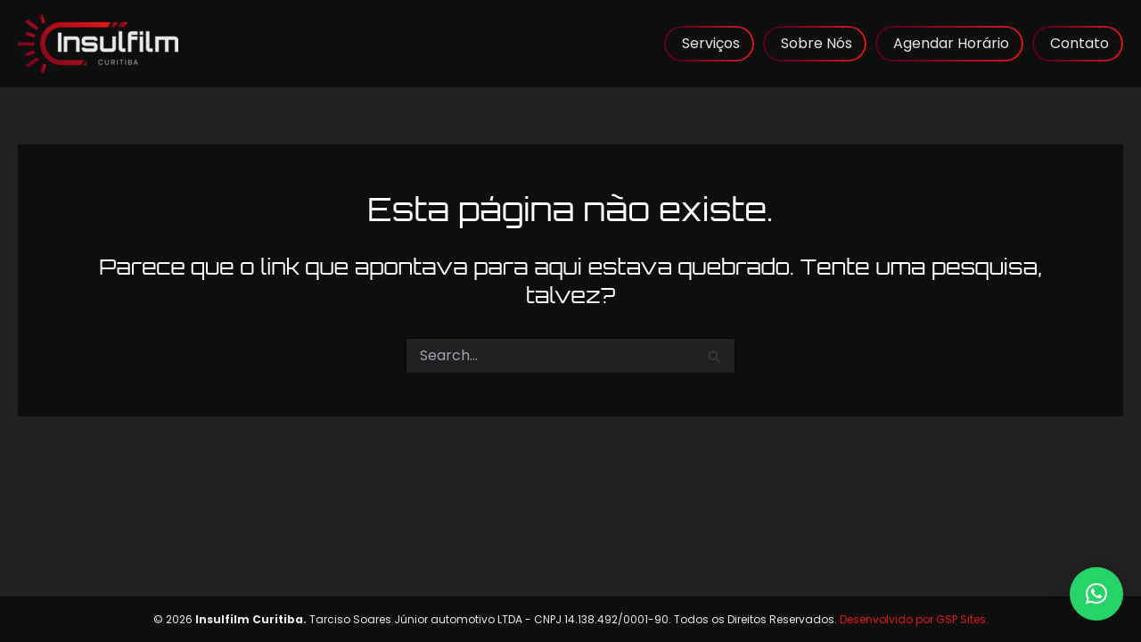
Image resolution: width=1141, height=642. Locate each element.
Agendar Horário (951, 43)
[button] (1096, 594)
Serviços (711, 43)
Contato (1079, 43)
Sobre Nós (816, 43)
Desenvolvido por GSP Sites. (914, 619)
